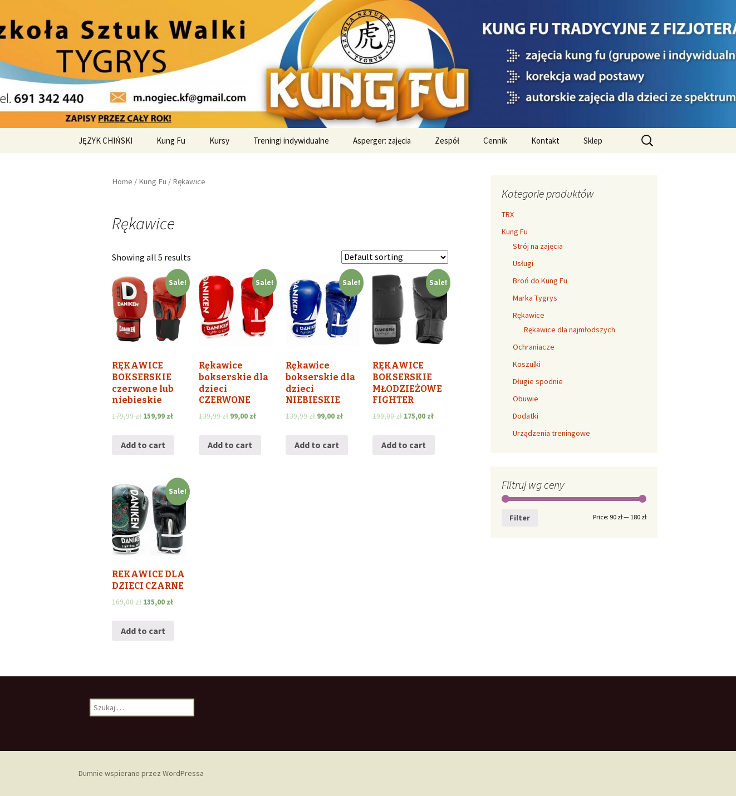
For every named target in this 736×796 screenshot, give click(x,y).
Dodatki (525, 416)
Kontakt (545, 140)
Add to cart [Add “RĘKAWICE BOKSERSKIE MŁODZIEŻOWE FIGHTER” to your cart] (403, 444)
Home (122, 181)
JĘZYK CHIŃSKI (105, 140)
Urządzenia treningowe (551, 433)
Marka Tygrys (535, 298)
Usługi (523, 263)
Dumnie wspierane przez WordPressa (141, 773)
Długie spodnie (538, 381)
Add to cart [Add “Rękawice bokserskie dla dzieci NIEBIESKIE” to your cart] (317, 444)
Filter (519, 518)
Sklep (592, 140)
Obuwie (525, 399)
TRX (508, 214)
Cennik (495, 140)
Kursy (219, 140)
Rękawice (528, 315)
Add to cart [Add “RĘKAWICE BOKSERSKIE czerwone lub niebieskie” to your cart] (143, 444)
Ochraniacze (534, 347)
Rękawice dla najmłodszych (569, 330)
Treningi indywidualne (291, 140)
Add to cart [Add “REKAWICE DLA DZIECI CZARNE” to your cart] (143, 630)
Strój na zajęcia (538, 246)
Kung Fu (170, 140)
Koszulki (527, 364)
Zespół (447, 140)
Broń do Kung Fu (540, 281)
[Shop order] (394, 257)
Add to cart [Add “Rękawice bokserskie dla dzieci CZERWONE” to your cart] (230, 444)
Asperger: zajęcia (382, 140)
